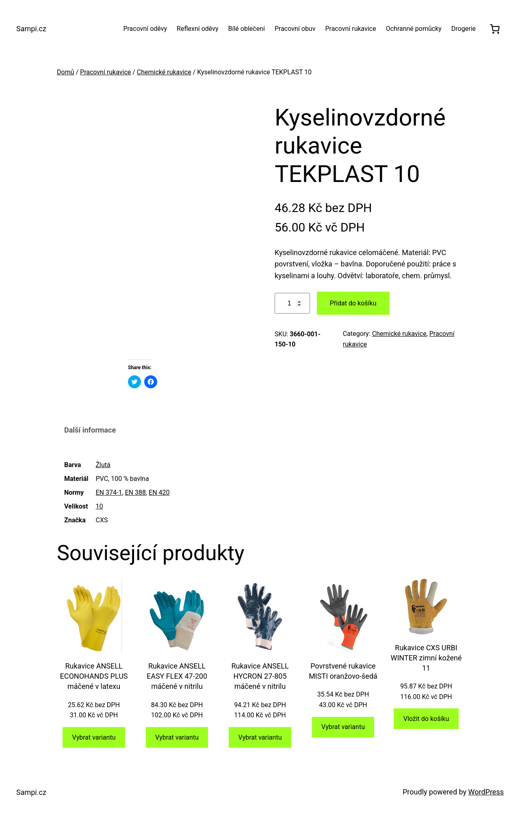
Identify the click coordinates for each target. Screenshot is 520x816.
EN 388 (135, 492)
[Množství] (292, 303)
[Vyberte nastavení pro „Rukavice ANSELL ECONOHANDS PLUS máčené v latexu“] (94, 737)
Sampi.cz (31, 28)
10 (99, 506)
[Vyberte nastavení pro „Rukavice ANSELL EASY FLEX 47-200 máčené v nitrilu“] (177, 737)
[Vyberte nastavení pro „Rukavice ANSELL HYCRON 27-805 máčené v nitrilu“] (260, 737)
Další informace (90, 430)
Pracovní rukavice (105, 72)
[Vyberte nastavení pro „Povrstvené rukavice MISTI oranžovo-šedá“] (343, 727)
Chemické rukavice (164, 72)
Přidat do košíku (353, 303)
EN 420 (159, 492)
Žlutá (103, 465)
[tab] (90, 431)
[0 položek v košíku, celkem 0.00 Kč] (494, 29)
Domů (65, 72)
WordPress (486, 792)
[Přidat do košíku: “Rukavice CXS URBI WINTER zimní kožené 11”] (426, 718)
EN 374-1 (109, 492)
